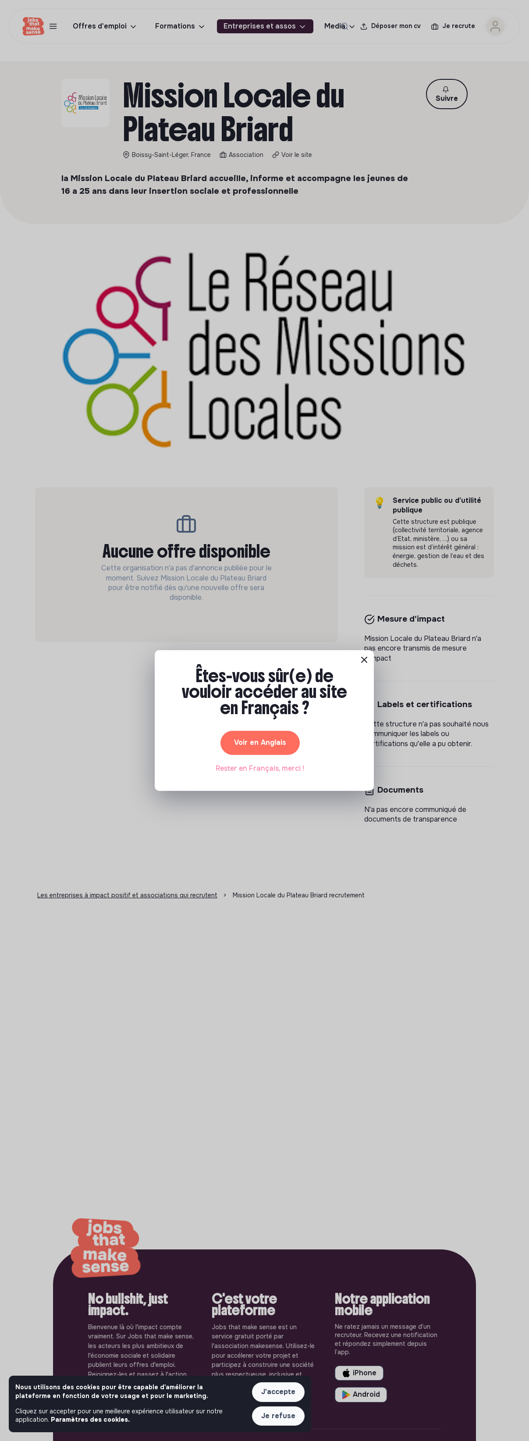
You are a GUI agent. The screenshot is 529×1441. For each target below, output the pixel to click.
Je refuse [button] (278, 1415)
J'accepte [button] (278, 1391)
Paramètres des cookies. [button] (90, 1419)
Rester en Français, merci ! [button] (260, 768)
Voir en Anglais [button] (260, 742)
